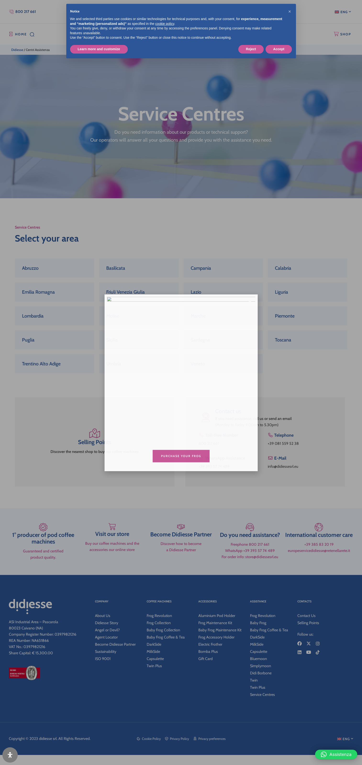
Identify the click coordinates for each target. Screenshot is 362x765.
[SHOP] (336, 34)
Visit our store (112, 568)
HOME (21, 34)
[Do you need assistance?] (250, 555)
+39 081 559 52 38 (283, 443)
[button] (336, 751)
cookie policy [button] (164, 24)
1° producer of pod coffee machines (43, 571)
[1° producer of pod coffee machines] (43, 555)
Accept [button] (278, 49)
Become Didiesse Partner (181, 568)
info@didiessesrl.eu (283, 466)
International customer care (319, 568)
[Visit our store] (112, 555)
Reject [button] (251, 49)
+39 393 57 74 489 (214, 466)
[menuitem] (343, 12)
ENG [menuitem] (344, 12)
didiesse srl (48, 748)
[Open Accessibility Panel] (10, 755)
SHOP (345, 34)
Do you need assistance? (250, 568)
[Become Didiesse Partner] (181, 555)
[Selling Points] (94, 434)
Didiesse (17, 50)
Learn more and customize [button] (99, 49)
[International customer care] (319, 555)
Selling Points (94, 444)
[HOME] (11, 34)
